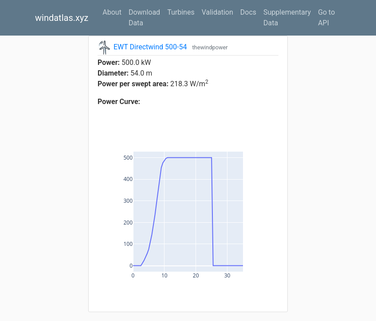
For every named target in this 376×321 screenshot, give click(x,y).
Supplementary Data (287, 17)
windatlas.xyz (61, 17)
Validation (217, 12)
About (111, 12)
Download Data (144, 17)
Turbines (181, 12)
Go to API (326, 17)
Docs (248, 12)
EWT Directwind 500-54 (150, 47)
